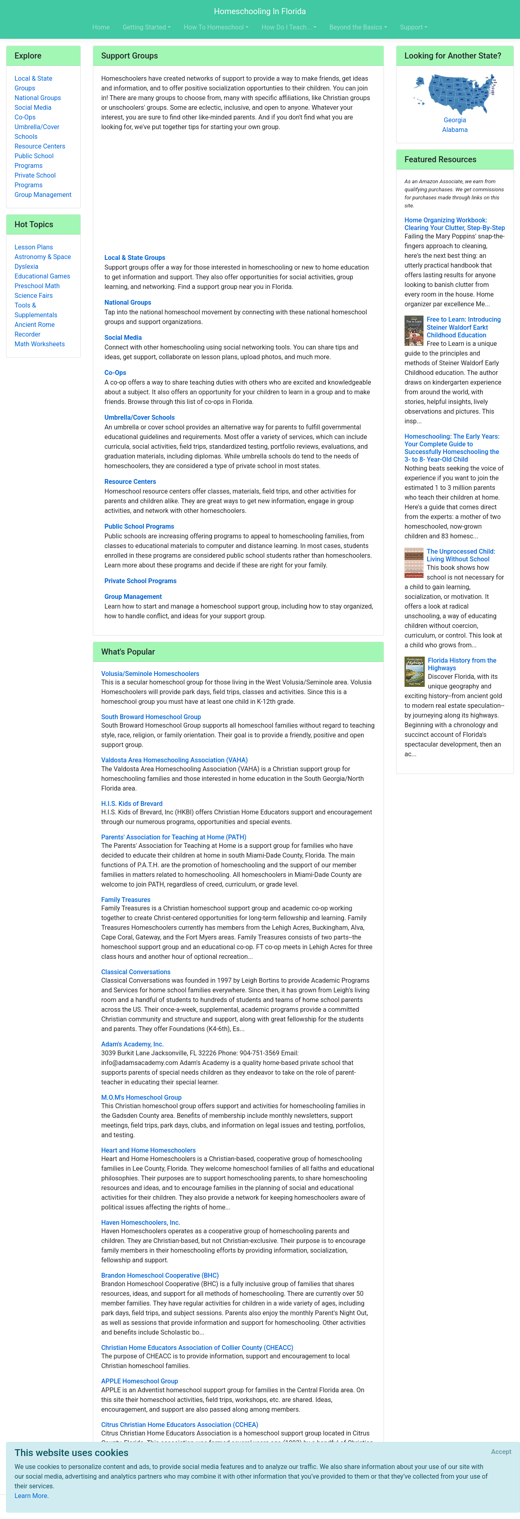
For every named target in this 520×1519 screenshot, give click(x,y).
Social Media (123, 337)
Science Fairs (34, 295)
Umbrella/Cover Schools (140, 417)
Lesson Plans (34, 247)
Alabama (455, 130)
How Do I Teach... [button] (287, 27)
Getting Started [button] (144, 27)
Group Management (133, 596)
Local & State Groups (135, 258)
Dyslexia (26, 266)
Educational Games (42, 276)
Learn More (31, 1496)
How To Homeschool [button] (214, 27)
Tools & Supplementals (36, 310)
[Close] (501, 1452)
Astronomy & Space (43, 257)
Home (101, 27)
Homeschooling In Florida (260, 11)
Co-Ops (115, 373)
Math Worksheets (40, 344)
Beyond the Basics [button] (355, 27)
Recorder (27, 334)
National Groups (128, 302)
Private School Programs (141, 581)
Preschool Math (37, 286)
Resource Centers (130, 481)
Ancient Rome (35, 324)
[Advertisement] (238, 191)
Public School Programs (139, 526)
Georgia (455, 120)
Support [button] (411, 27)
